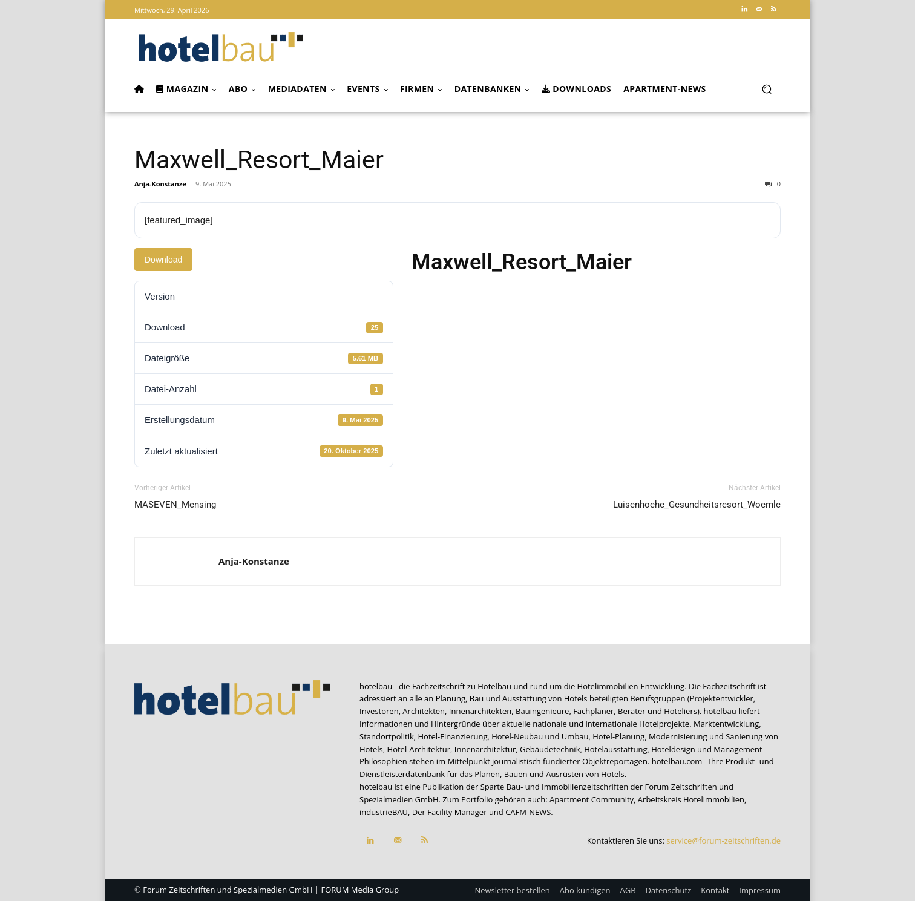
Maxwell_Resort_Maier (259, 159)
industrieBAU (383, 812)
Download (163, 259)
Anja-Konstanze (160, 183)
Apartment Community (591, 799)
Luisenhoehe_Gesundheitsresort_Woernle (697, 504)
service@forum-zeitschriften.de (723, 840)
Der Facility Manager (449, 812)
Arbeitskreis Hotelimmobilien (691, 799)
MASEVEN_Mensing (175, 504)
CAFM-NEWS (528, 812)
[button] (766, 89)
